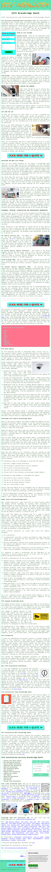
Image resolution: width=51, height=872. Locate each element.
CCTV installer (40, 716)
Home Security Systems (8, 826)
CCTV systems (30, 744)
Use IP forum (17, 689)
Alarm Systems (44, 832)
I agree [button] (30, 865)
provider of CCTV (20, 720)
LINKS (32, 9)
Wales (29, 838)
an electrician (32, 788)
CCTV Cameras (36, 823)
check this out (23, 679)
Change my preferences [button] (33, 867)
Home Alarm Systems (26, 829)
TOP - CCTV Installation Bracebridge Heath (14, 848)
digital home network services (31, 794)
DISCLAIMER (46, 9)
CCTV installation (29, 323)
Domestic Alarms (33, 834)
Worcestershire (27, 837)
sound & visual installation (15, 797)
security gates (10, 796)
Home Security (36, 828)
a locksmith (35, 796)
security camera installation (30, 709)
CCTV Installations (18, 832)
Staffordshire (5, 840)
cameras (11, 57)
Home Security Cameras (12, 822)
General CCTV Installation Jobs (25, 819)
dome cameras (15, 411)
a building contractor (22, 790)
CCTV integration (15, 640)
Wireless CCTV (15, 825)
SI (12, 238)
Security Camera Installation (27, 826)
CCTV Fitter (24, 822)
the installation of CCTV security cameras (33, 695)
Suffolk (47, 838)
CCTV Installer (35, 825)
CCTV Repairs (26, 828)
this (37, 675)
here (24, 673)
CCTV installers (30, 317)
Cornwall (13, 840)
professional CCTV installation (27, 704)
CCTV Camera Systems (15, 823)
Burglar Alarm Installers (19, 834)
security (39, 351)
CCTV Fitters (27, 823)
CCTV (15, 77)
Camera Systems (25, 825)
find (6, 735)
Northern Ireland (15, 838)
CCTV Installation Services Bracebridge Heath (22, 757)
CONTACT (41, 9)
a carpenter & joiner (32, 799)
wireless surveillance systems (35, 702)
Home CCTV (33, 822)
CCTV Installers (44, 831)
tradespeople (26, 801)
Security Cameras (32, 831)
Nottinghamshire (38, 838)
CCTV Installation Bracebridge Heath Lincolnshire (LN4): (18, 20)
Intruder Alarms (6, 834)
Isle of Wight (38, 837)
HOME (29, 9)
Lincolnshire (17, 837)
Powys (24, 838)
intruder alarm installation (14, 791)
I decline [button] (35, 865)
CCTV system (21, 119)
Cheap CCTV (4, 823)
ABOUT (36, 9)
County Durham (21, 840)
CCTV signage (20, 626)
